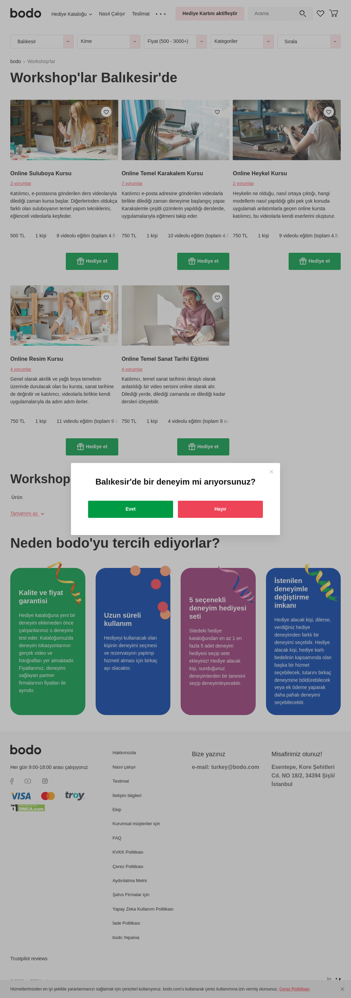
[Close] (271, 472)
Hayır (220, 509)
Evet (130, 509)
